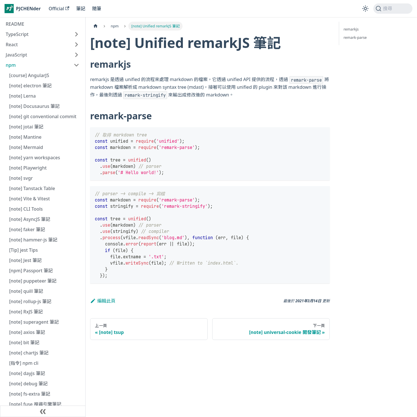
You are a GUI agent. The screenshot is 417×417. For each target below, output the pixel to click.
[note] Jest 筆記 (25, 260)
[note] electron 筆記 (30, 85)
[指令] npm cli (23, 363)
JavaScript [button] (16, 55)
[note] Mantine (25, 137)
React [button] (12, 44)
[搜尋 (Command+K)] (392, 8)
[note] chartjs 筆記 (28, 353)
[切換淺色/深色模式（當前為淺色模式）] (365, 8)
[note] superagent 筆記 (34, 322)
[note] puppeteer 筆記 (32, 281)
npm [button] (11, 65)
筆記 (80, 8)
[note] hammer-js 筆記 (33, 240)
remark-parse (355, 37)
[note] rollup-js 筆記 (30, 301)
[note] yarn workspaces (34, 157)
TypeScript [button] (17, 34)
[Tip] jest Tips (23, 250)
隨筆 (96, 8)
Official (59, 8)
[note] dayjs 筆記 (27, 373)
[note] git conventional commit (42, 116)
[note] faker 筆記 (27, 229)
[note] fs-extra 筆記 (29, 394)
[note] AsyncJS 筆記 (29, 219)
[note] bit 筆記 (24, 342)
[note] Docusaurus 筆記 (34, 106)
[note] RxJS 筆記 (26, 312)
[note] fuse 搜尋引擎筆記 (35, 404)
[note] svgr (21, 178)
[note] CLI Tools (26, 209)
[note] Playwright (28, 168)
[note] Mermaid (26, 147)
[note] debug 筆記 (28, 383)
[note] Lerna (22, 96)
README (15, 24)
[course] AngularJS (29, 75)
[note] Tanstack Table (32, 188)
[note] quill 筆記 (26, 291)
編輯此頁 (103, 301)
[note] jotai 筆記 (26, 127)
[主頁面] (95, 26)
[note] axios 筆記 (27, 332)
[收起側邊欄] (43, 411)
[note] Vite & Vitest (29, 199)
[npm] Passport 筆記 (31, 270)
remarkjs (351, 29)
